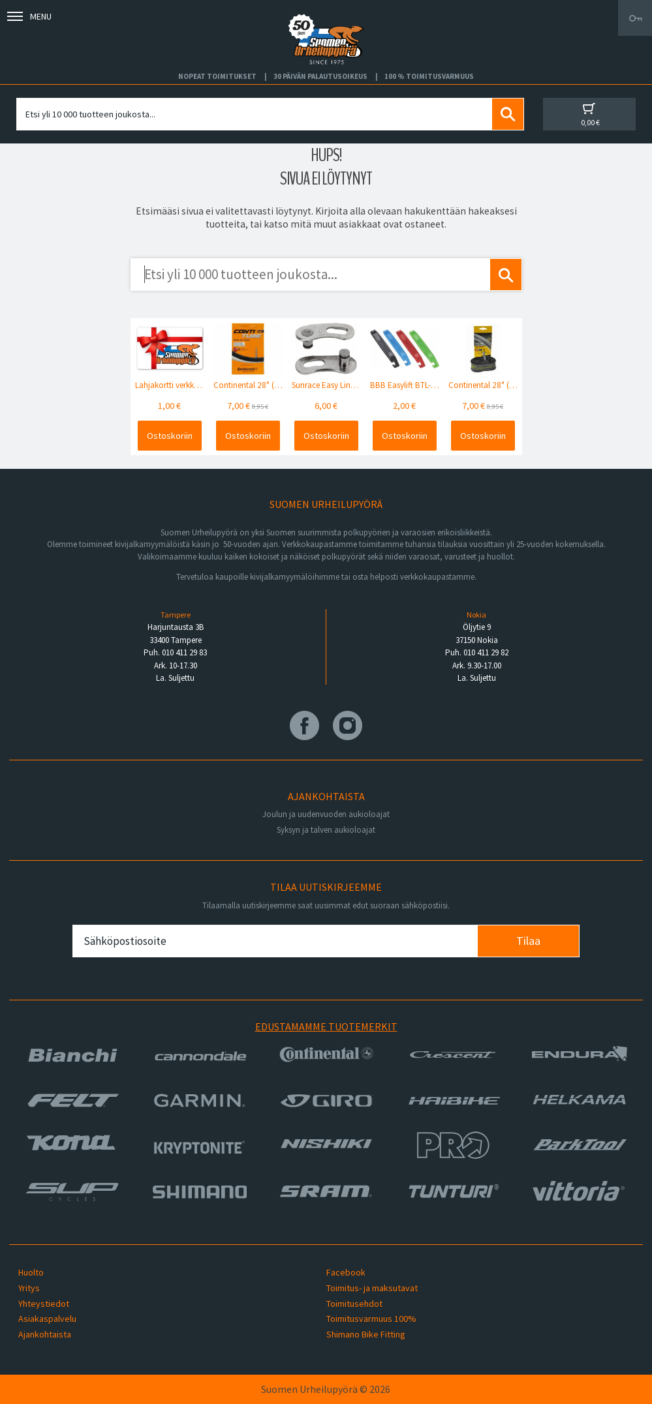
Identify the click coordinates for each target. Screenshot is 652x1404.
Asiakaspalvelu (47, 1318)
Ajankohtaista (44, 1334)
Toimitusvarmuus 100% (371, 1318)
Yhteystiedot (43, 1303)
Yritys (29, 1288)
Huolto (31, 1272)
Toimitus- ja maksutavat (372, 1288)
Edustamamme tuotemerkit (326, 1026)
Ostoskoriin (170, 435)
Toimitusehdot (354, 1303)
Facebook (345, 1272)
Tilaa (528, 940)
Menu (29, 16)
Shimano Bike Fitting (365, 1334)
